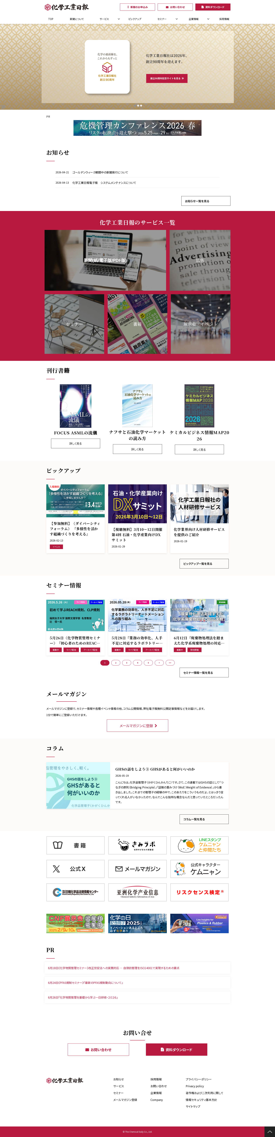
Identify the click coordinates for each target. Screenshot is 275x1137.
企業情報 (194, 19)
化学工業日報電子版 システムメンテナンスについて (104, 183)
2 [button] (115, 662)
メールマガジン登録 (125, 1100)
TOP (50, 19)
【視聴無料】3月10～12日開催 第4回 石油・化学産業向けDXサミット (137, 534)
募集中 (56, 649)
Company (156, 1100)
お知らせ (118, 1079)
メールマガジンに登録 (136, 725)
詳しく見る (75, 443)
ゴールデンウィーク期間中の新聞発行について (100, 172)
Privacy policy (195, 1086)
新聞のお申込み (139, 7)
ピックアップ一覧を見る (197, 563)
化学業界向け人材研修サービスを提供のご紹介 (199, 532)
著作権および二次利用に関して (204, 1093)
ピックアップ (134, 19)
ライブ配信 (71, 649)
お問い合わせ (177, 7)
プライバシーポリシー (199, 1079)
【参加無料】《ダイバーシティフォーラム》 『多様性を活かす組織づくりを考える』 (75, 528)
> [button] (159, 662)
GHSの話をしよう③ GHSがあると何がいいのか (155, 769)
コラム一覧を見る (194, 819)
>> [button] (170, 662)
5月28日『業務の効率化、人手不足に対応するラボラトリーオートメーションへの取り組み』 (137, 640)
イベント (56, 546)
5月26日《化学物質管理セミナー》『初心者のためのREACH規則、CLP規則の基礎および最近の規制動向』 (75, 640)
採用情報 (224, 19)
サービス (104, 19)
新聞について (77, 19)
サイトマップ (193, 1106)
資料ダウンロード (214, 7)
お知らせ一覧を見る (197, 201)
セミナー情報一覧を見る (198, 672)
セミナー (162, 19)
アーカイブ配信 (90, 649)
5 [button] (148, 662)
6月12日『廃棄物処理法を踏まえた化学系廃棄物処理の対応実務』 (199, 640)
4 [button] (137, 662)
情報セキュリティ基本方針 (201, 1100)
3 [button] (126, 662)
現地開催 (194, 649)
